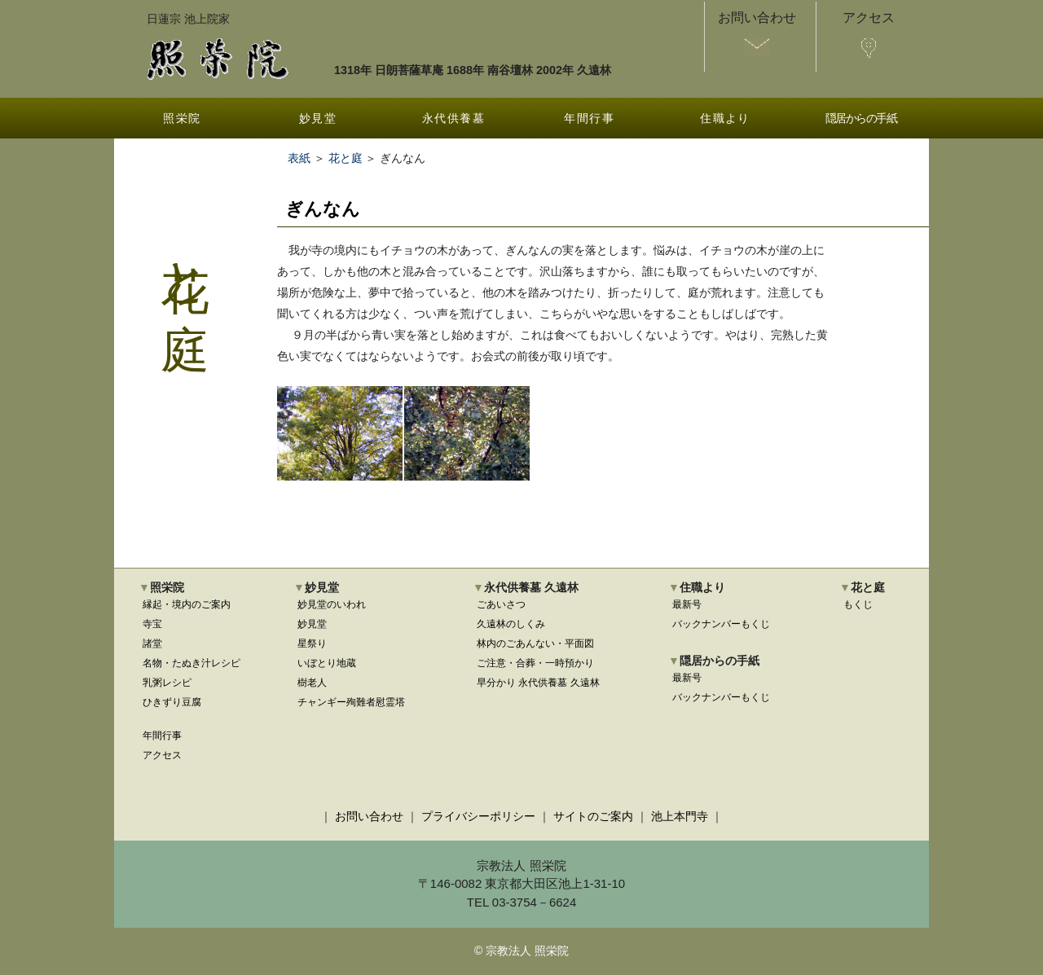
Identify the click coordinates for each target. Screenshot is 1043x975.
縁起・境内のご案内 (187, 604)
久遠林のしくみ (511, 624)
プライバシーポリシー (478, 816)
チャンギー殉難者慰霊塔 (351, 702)
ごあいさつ (501, 604)
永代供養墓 (453, 118)
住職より (725, 118)
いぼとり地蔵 (326, 663)
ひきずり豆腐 (172, 702)
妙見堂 (318, 118)
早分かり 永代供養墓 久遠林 (538, 682)
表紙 (299, 158)
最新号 (687, 604)
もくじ (858, 604)
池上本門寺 (679, 816)
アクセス (162, 755)
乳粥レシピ (167, 682)
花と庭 (345, 158)
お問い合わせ (369, 816)
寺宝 (152, 624)
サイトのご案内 (593, 816)
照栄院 (181, 118)
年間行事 (589, 118)
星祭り (312, 643)
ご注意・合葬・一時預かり (535, 663)
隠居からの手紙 (861, 118)
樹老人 (312, 682)
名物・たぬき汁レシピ (191, 663)
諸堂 (152, 643)
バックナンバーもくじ (721, 624)
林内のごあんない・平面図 (535, 643)
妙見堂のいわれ (331, 604)
